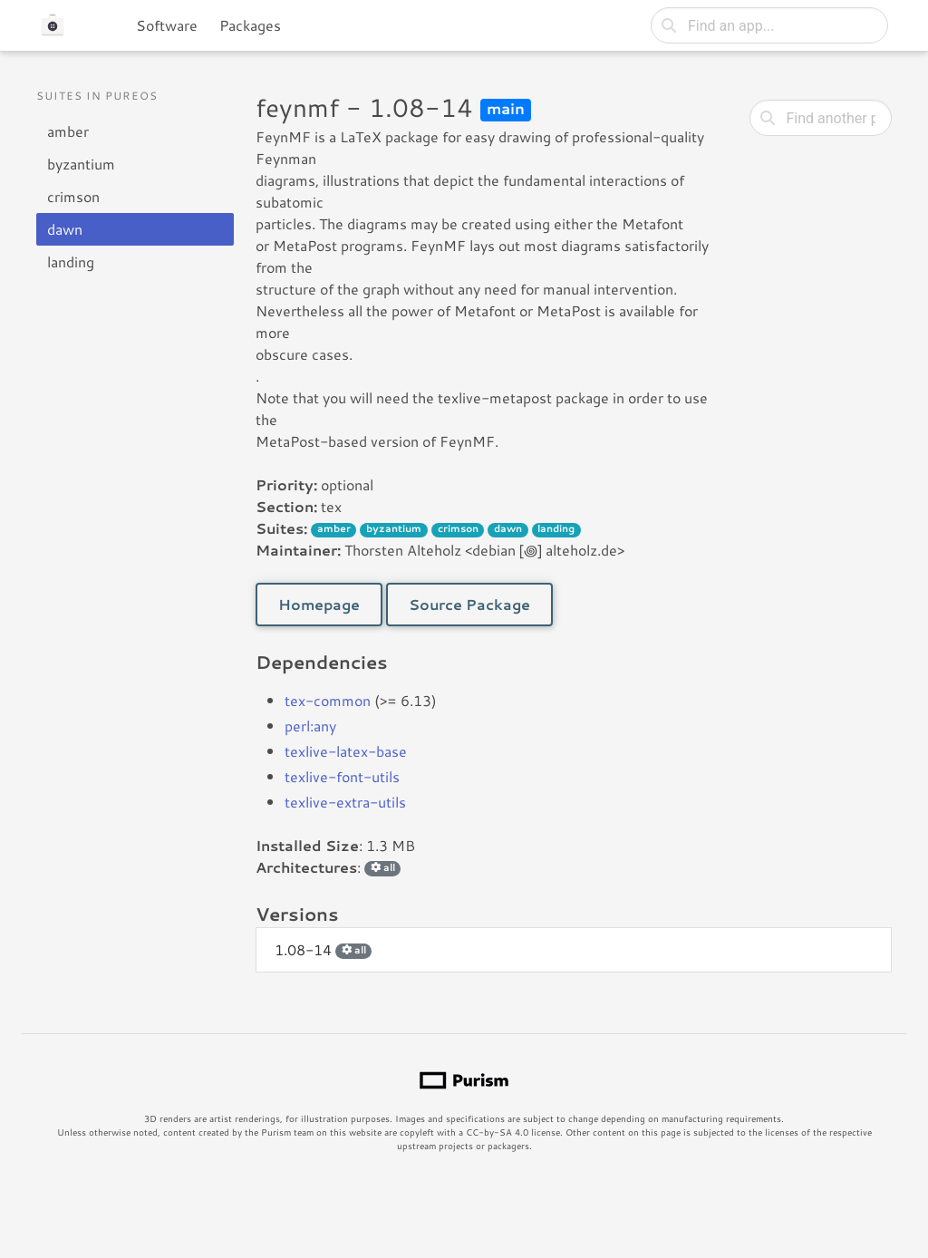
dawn (64, 228)
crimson (73, 196)
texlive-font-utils (342, 776)
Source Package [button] (469, 604)
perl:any (310, 725)
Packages (250, 25)
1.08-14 (323, 949)
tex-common (328, 700)
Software (167, 25)
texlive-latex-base (346, 750)
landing (70, 261)
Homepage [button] (319, 604)
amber (68, 131)
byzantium (81, 163)
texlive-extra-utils (345, 801)
